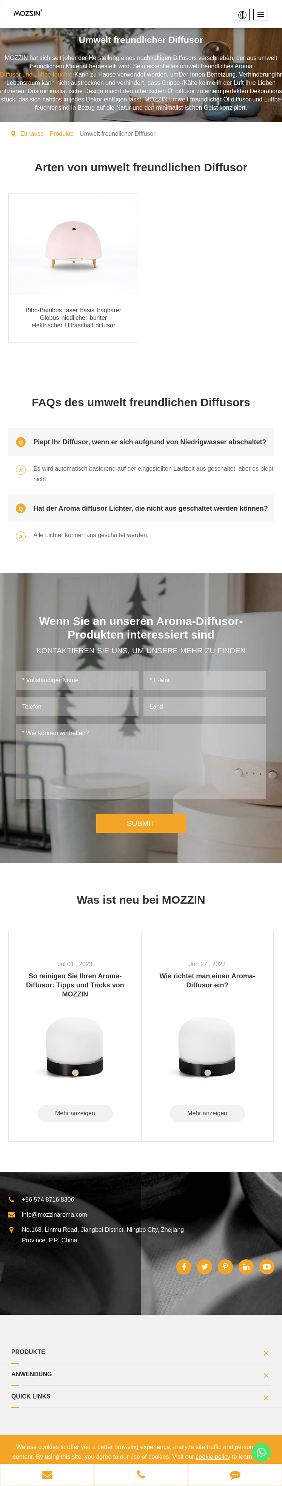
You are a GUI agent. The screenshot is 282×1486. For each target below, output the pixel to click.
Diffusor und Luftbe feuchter (37, 74)
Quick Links (141, 1398)
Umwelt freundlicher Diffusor (118, 133)
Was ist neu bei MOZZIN (141, 899)
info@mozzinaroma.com (47, 1214)
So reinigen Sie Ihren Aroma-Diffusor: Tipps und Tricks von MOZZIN (75, 985)
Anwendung (141, 1376)
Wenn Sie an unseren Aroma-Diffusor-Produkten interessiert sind (141, 628)
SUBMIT (141, 823)
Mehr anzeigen (75, 1113)
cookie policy (213, 1457)
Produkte (61, 133)
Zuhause (32, 133)
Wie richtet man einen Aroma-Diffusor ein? (207, 980)
